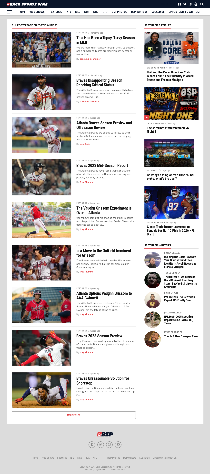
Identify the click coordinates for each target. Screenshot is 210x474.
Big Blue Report (156, 67)
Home (22, 12)
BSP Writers (139, 12)
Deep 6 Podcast (156, 123)
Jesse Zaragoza (173, 332)
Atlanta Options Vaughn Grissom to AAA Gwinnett (104, 295)
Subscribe (158, 12)
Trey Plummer (87, 182)
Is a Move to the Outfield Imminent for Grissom (103, 253)
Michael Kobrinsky (89, 101)
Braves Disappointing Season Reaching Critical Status (99, 82)
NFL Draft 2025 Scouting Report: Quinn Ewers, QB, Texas (178, 320)
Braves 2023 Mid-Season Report (102, 165)
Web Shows (37, 12)
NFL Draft (152, 170)
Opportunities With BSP (184, 12)
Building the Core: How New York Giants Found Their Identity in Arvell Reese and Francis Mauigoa (170, 76)
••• (105, 12)
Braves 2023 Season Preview (99, 336)
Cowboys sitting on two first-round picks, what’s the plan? (170, 177)
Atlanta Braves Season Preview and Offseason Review (104, 125)
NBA (86, 12)
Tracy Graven (172, 273)
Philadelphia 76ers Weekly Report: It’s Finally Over (179, 298)
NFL (69, 12)
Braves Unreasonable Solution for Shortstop (102, 380)
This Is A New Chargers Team (181, 336)
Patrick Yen (171, 293)
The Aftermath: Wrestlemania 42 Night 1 (168, 130)
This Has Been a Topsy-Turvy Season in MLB (105, 40)
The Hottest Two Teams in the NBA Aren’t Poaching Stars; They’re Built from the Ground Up (180, 282)
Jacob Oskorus (172, 312)
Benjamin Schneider (90, 59)
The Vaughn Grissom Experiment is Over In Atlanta (104, 210)
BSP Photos (119, 12)
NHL (95, 12)
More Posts (73, 415)
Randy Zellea (172, 253)
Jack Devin (85, 144)
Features (56, 12)
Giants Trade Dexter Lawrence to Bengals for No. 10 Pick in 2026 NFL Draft (171, 230)
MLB (77, 12)
